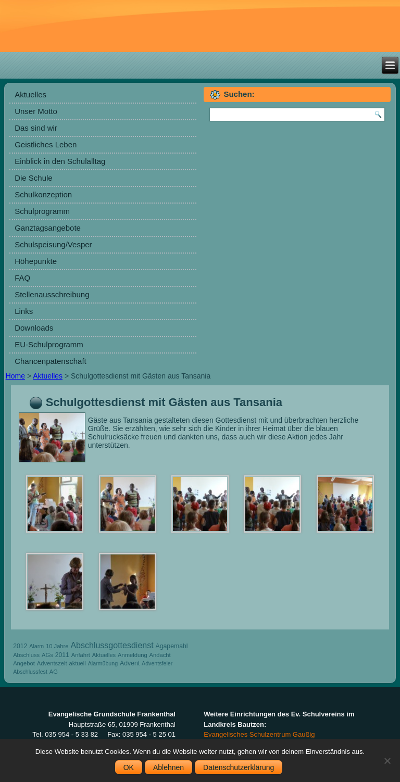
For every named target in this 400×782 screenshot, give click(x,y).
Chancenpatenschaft (50, 361)
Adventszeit (52, 663)
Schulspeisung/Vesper (53, 244)
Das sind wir (36, 127)
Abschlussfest (30, 672)
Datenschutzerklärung (238, 767)
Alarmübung (103, 663)
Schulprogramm (42, 211)
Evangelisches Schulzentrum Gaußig (259, 734)
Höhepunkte (36, 261)
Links (24, 311)
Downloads (34, 327)
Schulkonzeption (43, 194)
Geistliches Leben (46, 144)
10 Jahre (57, 646)
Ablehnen (168, 767)
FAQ (22, 277)
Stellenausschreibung (52, 294)
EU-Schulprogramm (49, 344)
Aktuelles (30, 94)
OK (128, 767)
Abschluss (26, 655)
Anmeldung (132, 655)
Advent (130, 663)
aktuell (77, 663)
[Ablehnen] (387, 760)
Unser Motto (36, 111)
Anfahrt (80, 655)
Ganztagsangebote (48, 227)
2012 (20, 646)
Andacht (160, 655)
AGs (47, 655)
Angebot (24, 663)
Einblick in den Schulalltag (60, 161)
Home (15, 376)
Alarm (36, 646)
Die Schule (34, 177)
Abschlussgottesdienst (111, 645)
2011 (62, 655)
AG (53, 672)
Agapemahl (172, 646)
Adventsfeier (157, 663)
